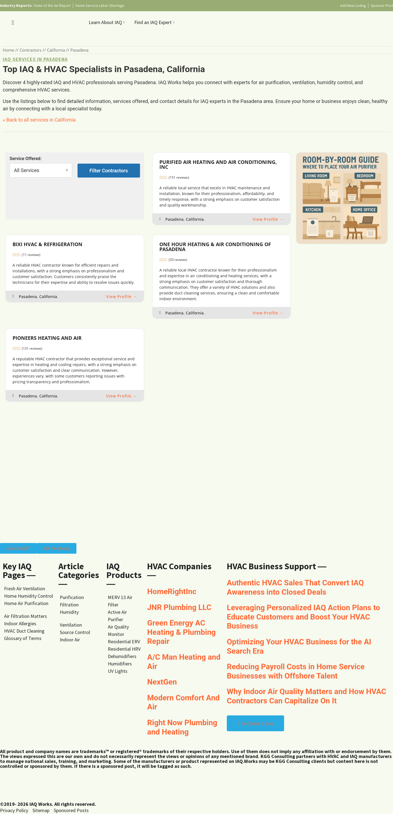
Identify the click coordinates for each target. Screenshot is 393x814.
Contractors (30, 50)
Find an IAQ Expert (155, 22)
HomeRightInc (171, 591)
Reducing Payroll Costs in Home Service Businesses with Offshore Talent (296, 671)
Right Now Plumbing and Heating (182, 727)
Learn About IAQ (107, 22)
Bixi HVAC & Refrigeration (47, 244)
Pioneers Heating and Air (47, 338)
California (56, 50)
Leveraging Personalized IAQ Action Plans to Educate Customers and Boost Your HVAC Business (303, 616)
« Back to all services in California (39, 120)
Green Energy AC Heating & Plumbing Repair (181, 632)
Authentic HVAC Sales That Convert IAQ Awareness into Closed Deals (295, 587)
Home (8, 50)
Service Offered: (25, 159)
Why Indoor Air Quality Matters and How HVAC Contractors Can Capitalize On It (306, 696)
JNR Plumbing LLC (179, 607)
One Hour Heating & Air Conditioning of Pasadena (215, 246)
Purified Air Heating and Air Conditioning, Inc (218, 164)
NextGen (162, 681)
